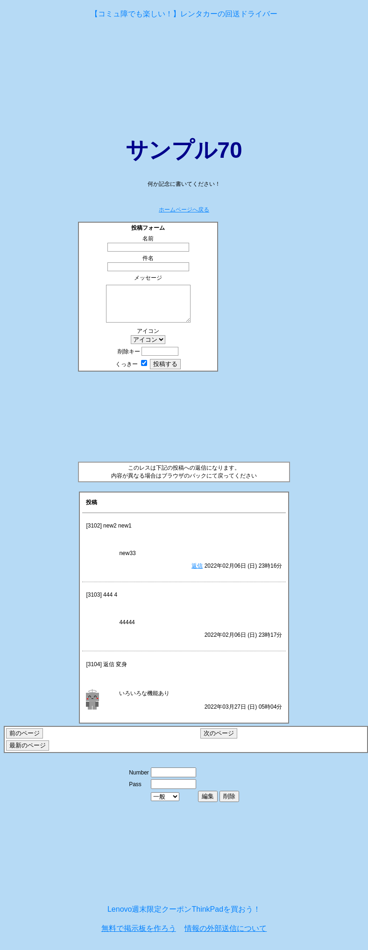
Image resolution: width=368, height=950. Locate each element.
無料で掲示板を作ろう (138, 935)
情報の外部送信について (225, 935)
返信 (197, 573)
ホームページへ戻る (184, 209)
